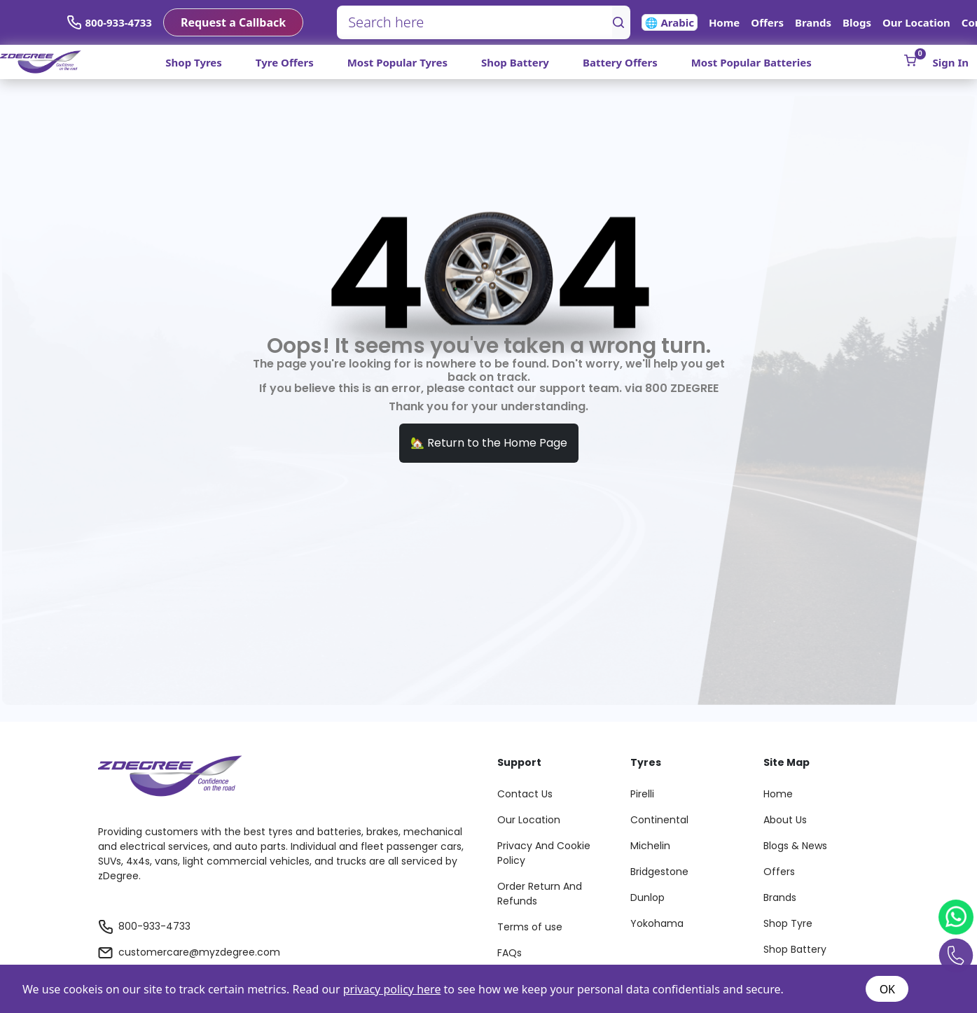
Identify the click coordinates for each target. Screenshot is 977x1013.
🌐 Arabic (669, 22)
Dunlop (647, 897)
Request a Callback (233, 22)
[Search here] (475, 22)
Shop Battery (515, 62)
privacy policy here (392, 989)
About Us (785, 820)
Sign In (951, 62)
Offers (767, 22)
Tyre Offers (285, 62)
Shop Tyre (787, 923)
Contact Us (525, 794)
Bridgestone (659, 872)
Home (724, 22)
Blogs (857, 22)
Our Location (916, 22)
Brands (813, 22)
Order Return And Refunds (539, 893)
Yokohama (657, 923)
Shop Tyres (193, 62)
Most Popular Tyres (397, 62)
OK (887, 989)
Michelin (650, 846)
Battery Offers (620, 62)
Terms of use (529, 927)
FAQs (509, 953)
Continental (659, 820)
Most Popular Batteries (751, 62)
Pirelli (642, 794)
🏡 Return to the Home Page (488, 443)
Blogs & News (795, 846)
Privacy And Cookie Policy (543, 853)
